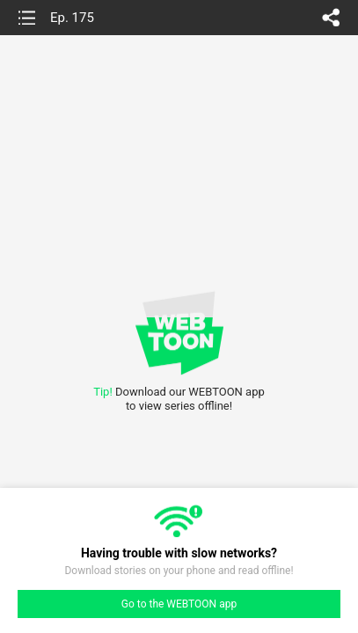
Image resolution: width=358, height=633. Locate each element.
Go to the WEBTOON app (179, 604)
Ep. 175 (72, 17)
